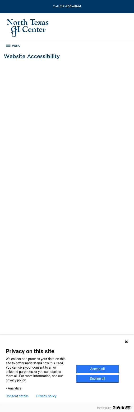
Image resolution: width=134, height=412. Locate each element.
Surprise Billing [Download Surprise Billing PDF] (92, 300)
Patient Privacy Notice (95, 310)
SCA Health (86, 330)
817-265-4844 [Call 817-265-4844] (67, 6)
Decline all (97, 378)
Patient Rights (89, 305)
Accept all (97, 369)
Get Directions (18, 330)
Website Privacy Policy (96, 320)
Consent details (17, 396)
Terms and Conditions (95, 325)
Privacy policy (46, 396)
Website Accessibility (95, 315)
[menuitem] (67, 280)
